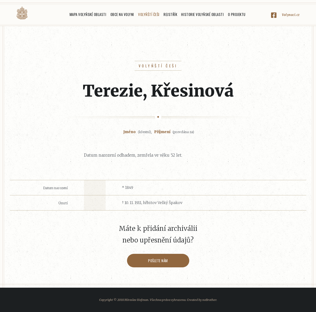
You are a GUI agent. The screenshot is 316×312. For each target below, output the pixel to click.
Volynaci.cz (291, 15)
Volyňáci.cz (22, 13)
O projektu (237, 14)
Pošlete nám (158, 260)
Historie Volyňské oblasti (202, 14)
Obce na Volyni (122, 14)
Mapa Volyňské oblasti (88, 14)
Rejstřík (170, 14)
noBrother (209, 300)
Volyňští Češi (148, 14)
